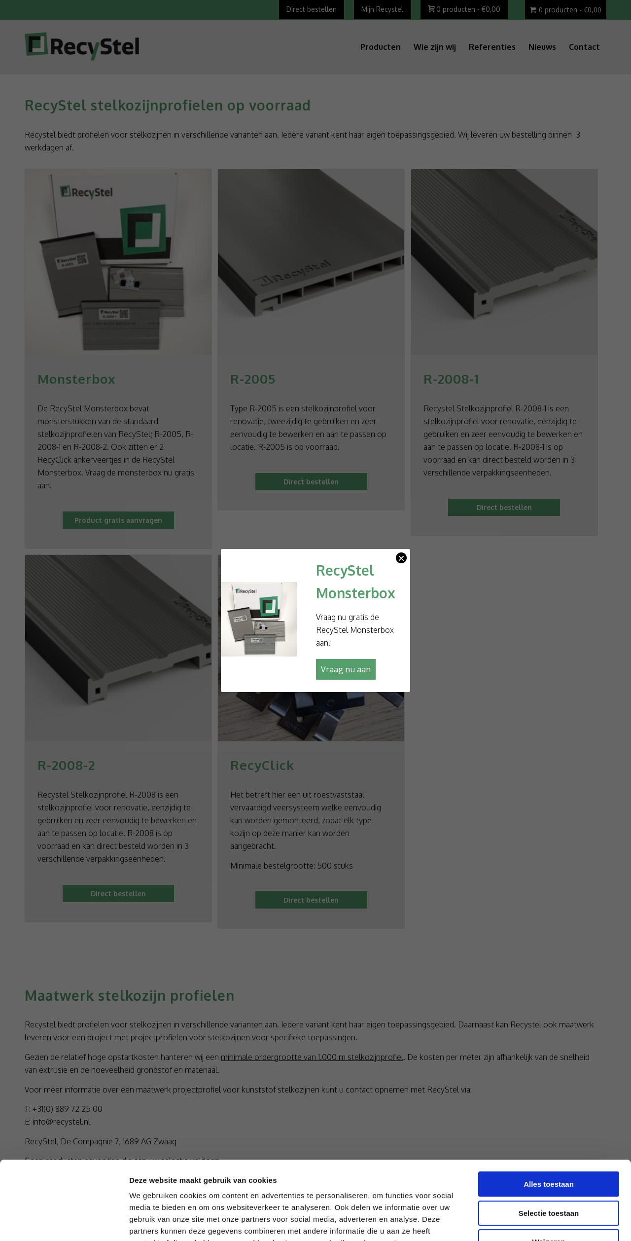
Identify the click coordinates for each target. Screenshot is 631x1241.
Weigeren (548, 1168)
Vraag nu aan (346, 669)
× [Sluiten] (401, 557)
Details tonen (517, 1221)
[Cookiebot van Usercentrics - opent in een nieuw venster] (64, 1221)
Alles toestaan (549, 1110)
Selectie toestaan (549, 1139)
